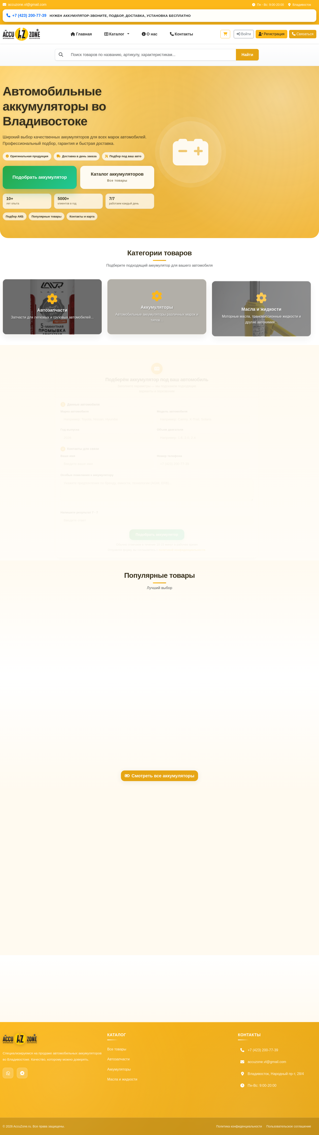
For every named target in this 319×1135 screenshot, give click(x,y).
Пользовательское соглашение (185, 1100)
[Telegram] (22, 1073)
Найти (247, 54)
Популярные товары (46, 216)
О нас (150, 34)
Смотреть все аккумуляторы (160, 775)
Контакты (181, 34)
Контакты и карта (82, 216)
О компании (169, 1049)
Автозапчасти (118, 1059)
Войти (244, 34)
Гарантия (167, 1079)
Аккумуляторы (119, 1069)
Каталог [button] (114, 34)
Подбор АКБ (14, 216)
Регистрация (272, 34)
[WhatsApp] (8, 1073)
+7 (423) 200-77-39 (26, 15)
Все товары (116, 1049)
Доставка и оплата (175, 1069)
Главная (81, 34)
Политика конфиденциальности (186, 1089)
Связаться (302, 34)
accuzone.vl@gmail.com (25, 4)
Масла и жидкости (122, 1079)
